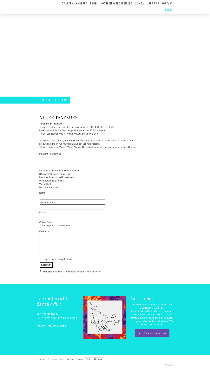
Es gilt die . (56, 259)
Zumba (139, 3)
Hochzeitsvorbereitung (117, 3)
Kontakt (167, 3)
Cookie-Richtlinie (67, 359)
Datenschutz (53, 359)
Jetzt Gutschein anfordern (152, 333)
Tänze (94, 3)
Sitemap (79, 359)
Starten (67, 3)
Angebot (81, 3)
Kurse (169, 10)
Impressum (41, 359)
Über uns (153, 3)
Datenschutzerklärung (61, 259)
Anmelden (169, 365)
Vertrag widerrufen (94, 359)
